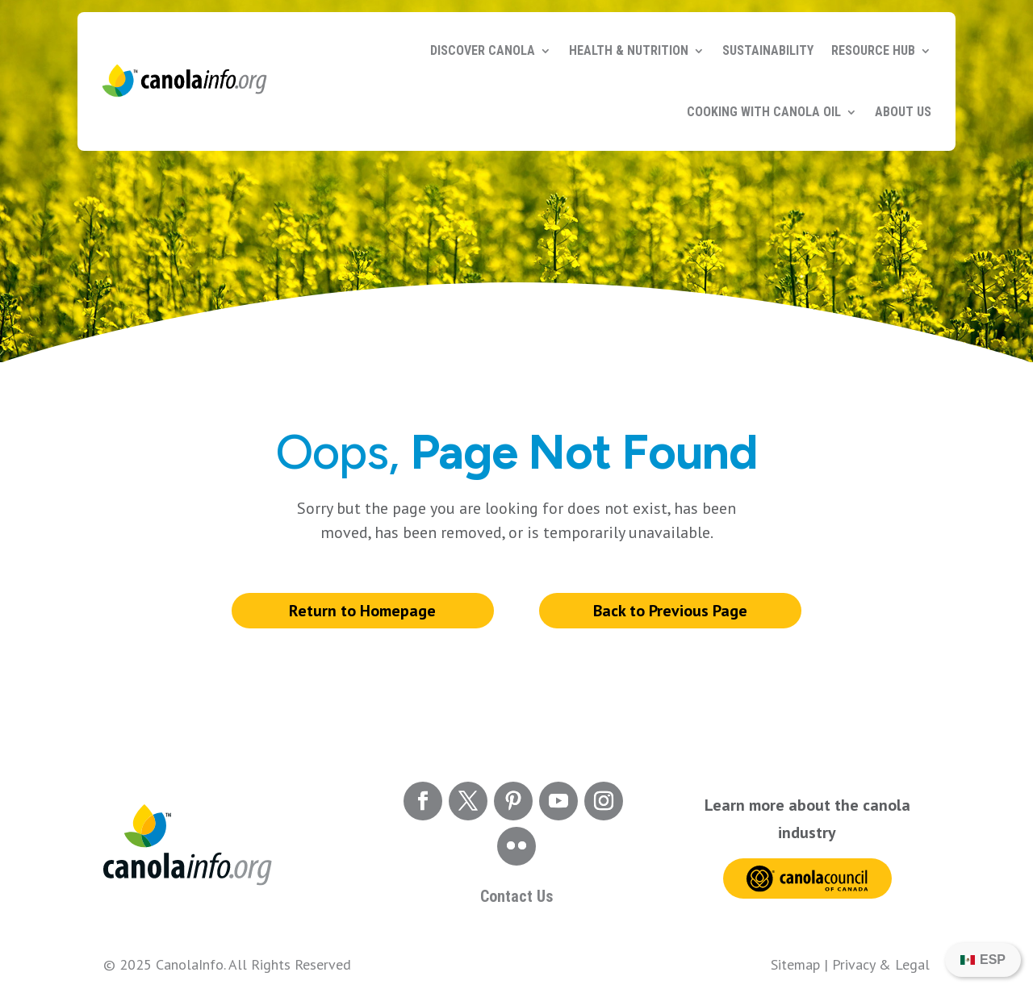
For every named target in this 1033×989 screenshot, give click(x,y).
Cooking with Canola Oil (764, 111)
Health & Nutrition (628, 50)
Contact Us (516, 896)
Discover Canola (482, 50)
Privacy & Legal (881, 964)
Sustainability (767, 50)
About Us (903, 111)
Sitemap (795, 964)
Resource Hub (873, 50)
